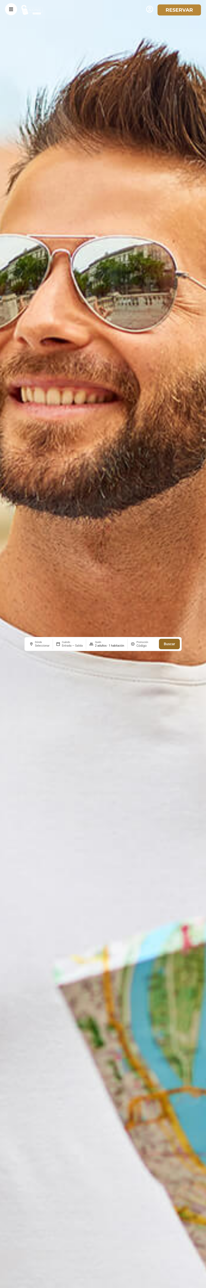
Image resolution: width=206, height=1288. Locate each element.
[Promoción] (146, 646)
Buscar (169, 644)
